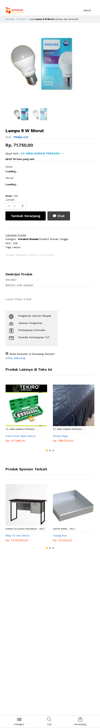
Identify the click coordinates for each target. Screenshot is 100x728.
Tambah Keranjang (25, 216)
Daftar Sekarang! (15, 358)
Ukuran (9, 177)
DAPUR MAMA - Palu (64, 529)
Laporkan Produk (15, 235)
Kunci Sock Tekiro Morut (20, 436)
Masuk (87, 10)
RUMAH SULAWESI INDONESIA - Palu (25, 529)
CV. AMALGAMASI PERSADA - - (22, 429)
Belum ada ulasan (19, 285)
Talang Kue (60, 535)
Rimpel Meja (60, 436)
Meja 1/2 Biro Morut (17, 535)
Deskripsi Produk (18, 274)
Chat (59, 216)
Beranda (9, 19)
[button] (47, 450)
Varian (9, 166)
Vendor (11, 279)
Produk (22, 19)
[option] (50, 64)
